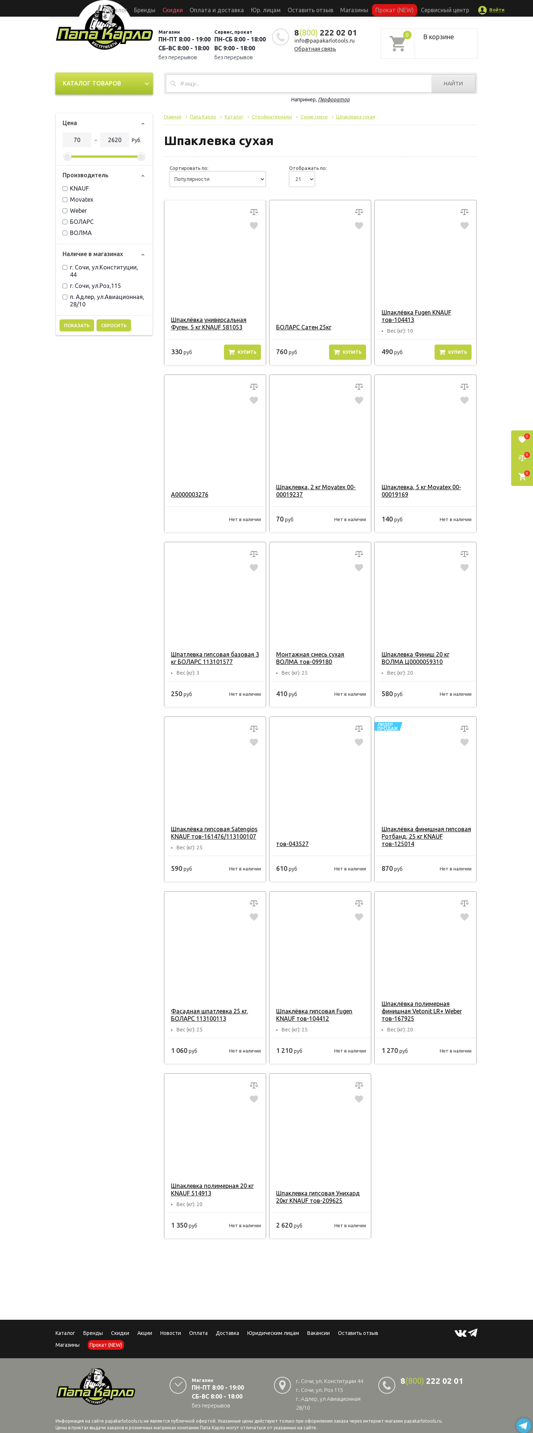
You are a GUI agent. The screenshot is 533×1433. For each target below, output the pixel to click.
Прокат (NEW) (371, 8)
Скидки (120, 1333)
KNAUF (76, 188)
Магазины (68, 1345)
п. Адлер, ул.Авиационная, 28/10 (103, 300)
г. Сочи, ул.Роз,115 (92, 285)
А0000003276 (188, 494)
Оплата (198, 1333)
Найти (453, 83)
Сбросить (114, 325)
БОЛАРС (78, 221)
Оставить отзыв (305, 8)
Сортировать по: (189, 168)
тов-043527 (290, 843)
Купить (242, 352)
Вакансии (318, 1333)
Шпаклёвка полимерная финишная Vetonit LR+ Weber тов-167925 (419, 1011)
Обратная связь (315, 49)
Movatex (78, 199)
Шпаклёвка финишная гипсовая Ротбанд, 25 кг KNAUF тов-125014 (424, 836)
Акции (144, 1333)
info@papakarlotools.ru (324, 40)
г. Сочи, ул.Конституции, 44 (100, 271)
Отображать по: (308, 168)
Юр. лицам (269, 8)
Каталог (150, 8)
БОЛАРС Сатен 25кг (301, 327)
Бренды (172, 8)
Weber (75, 210)
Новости (170, 1333)
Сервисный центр (412, 8)
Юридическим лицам (273, 1333)
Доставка (227, 1333)
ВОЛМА (77, 232)
